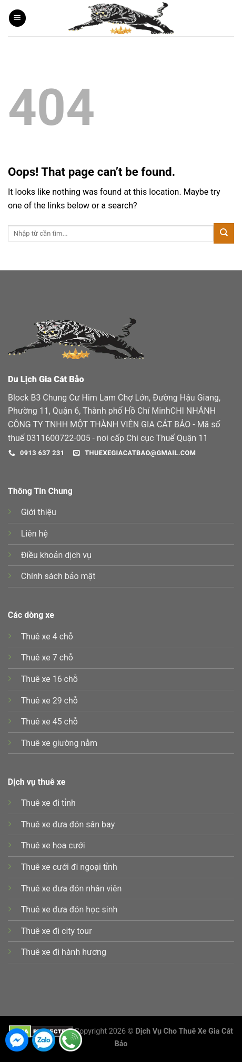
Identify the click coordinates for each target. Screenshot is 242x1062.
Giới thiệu (38, 512)
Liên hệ (34, 534)
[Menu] (17, 18)
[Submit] (224, 233)
